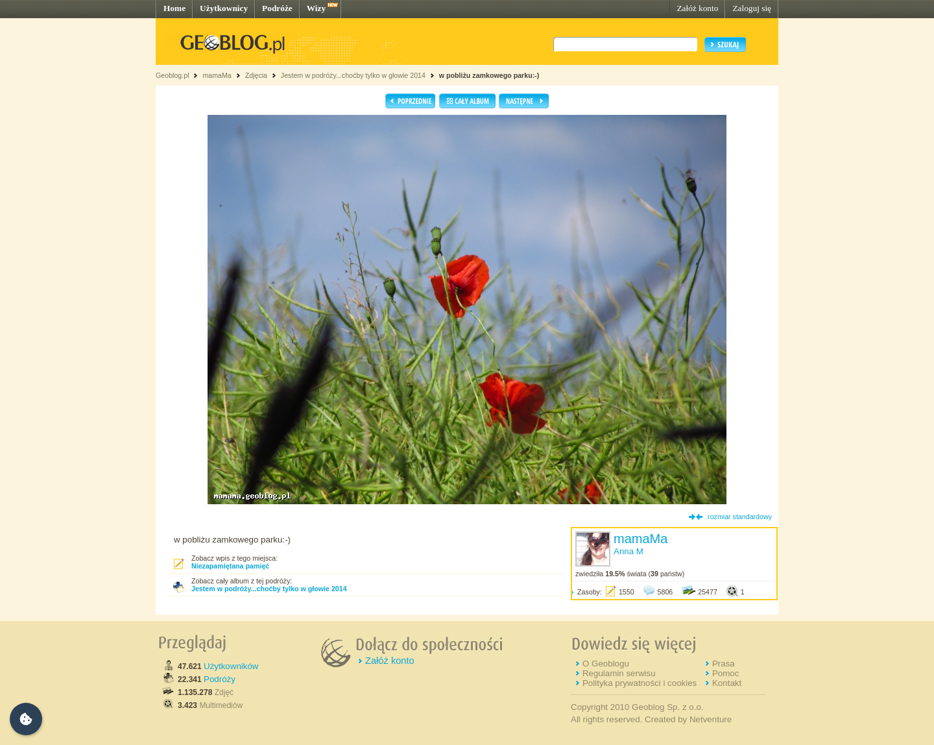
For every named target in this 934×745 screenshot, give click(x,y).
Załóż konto (697, 8)
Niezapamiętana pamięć (230, 566)
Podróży (219, 679)
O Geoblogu (605, 663)
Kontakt (726, 683)
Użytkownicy (224, 8)
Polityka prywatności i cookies (639, 683)
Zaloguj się (751, 8)
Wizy (316, 8)
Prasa (723, 663)
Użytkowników (231, 666)
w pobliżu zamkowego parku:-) (489, 75)
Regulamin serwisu (619, 673)
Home (174, 8)
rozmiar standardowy (740, 516)
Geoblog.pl (172, 75)
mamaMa (216, 75)
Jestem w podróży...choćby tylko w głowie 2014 (353, 75)
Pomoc (725, 673)
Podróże (277, 8)
